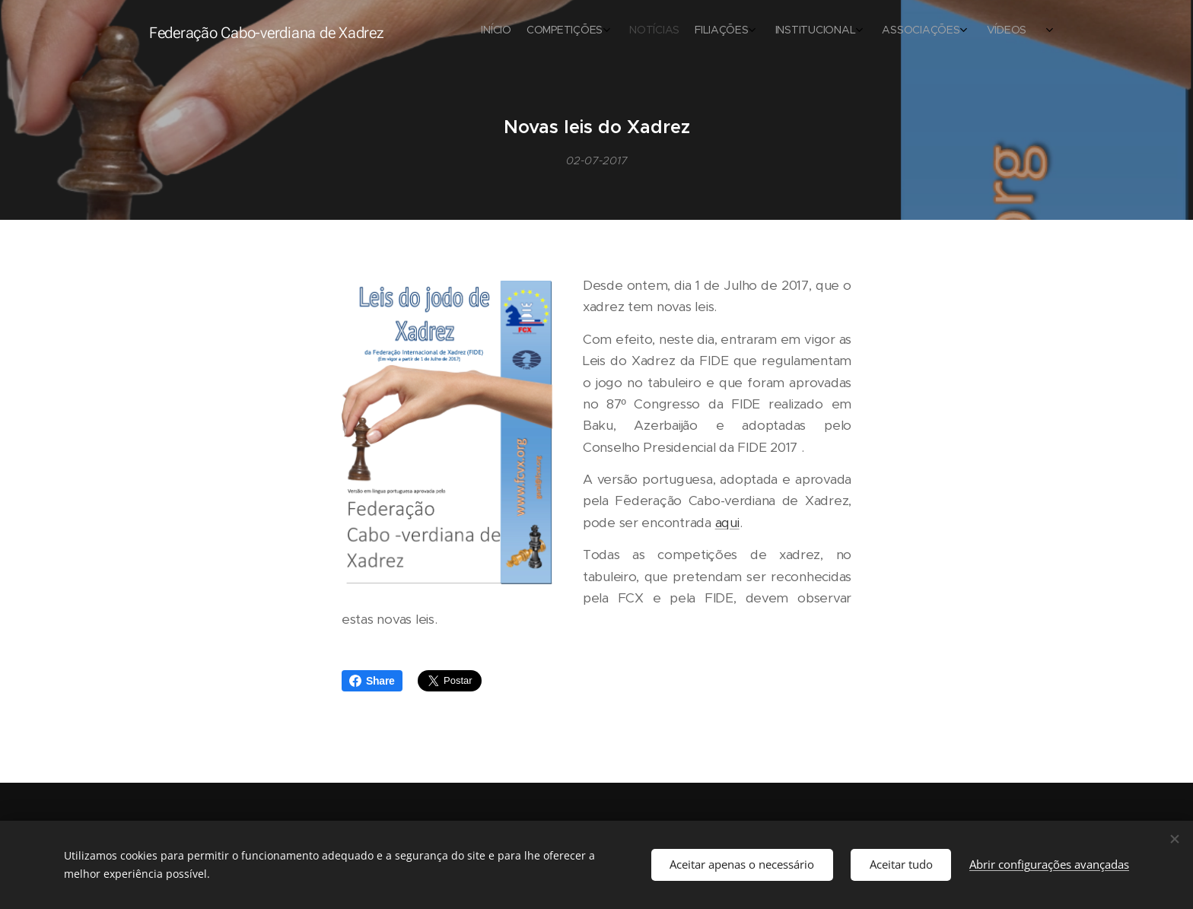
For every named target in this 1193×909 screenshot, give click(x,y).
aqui (727, 522)
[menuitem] (857, 31)
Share (372, 681)
